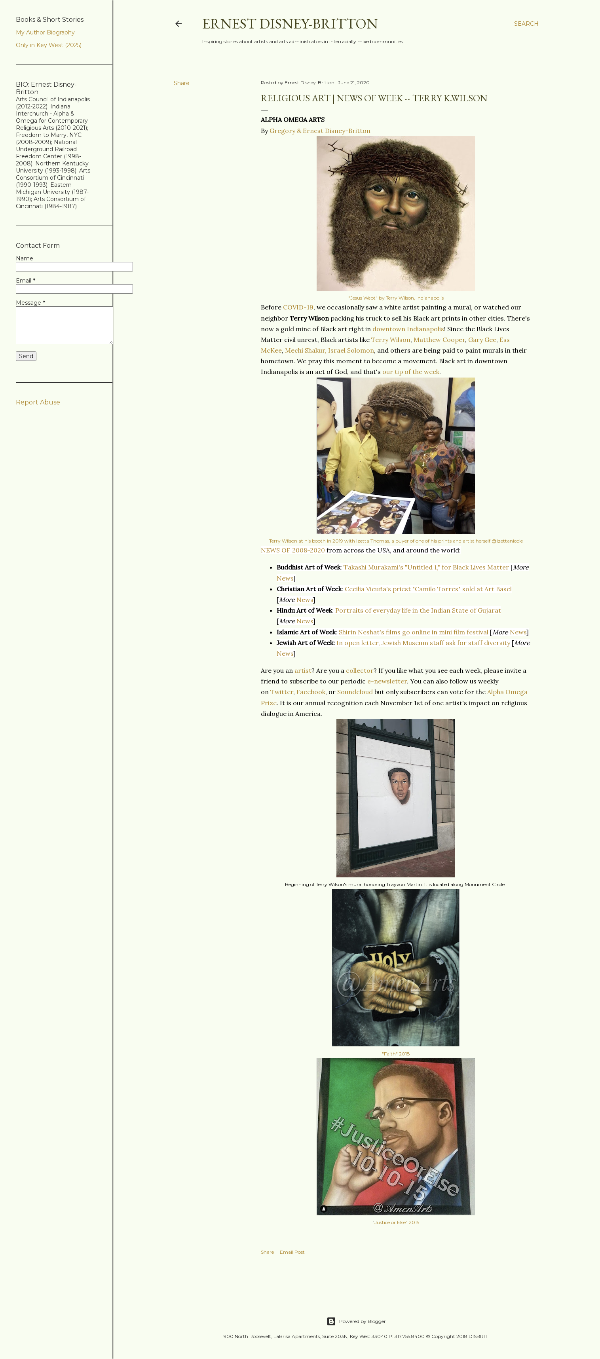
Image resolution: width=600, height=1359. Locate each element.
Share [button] (182, 83)
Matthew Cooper (439, 340)
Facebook (310, 692)
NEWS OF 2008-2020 (293, 550)
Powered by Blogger (356, 1321)
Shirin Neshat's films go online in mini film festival (413, 632)
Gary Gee (482, 340)
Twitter (281, 692)
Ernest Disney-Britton (290, 23)
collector (360, 670)
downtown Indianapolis (408, 329)
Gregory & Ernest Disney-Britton (320, 131)
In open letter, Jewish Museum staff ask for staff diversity (423, 643)
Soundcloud (355, 692)
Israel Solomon (351, 350)
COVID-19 (298, 307)
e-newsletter (387, 681)
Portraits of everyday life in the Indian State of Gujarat (418, 610)
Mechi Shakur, (306, 350)
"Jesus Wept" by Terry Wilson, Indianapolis (396, 298)
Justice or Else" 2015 (396, 1222)
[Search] (526, 23)
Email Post (292, 1252)
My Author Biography (45, 32)
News (285, 578)
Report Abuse (38, 402)
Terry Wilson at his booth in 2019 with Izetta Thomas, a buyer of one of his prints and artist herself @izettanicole (396, 541)
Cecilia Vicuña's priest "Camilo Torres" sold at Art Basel (428, 589)
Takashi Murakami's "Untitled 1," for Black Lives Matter (426, 567)
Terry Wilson (390, 340)
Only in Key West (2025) (49, 45)
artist (302, 670)
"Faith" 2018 (396, 1054)
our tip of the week (410, 372)
